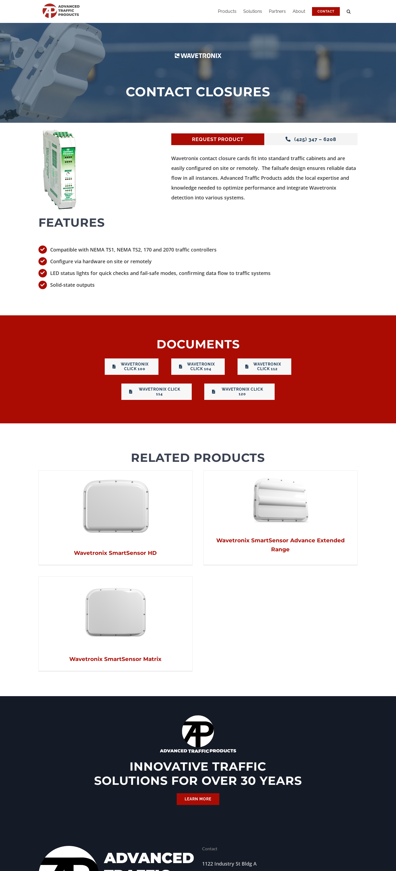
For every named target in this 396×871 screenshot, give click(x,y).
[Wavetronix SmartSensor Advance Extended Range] (226, 475)
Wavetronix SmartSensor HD (115, 553)
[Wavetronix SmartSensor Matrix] (329, 478)
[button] (349, 11)
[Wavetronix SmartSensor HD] (115, 475)
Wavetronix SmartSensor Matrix (330, 555)
